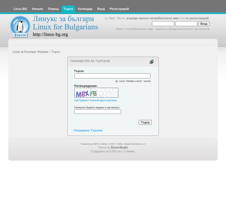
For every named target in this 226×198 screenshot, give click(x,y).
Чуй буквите (81, 100)
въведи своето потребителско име (152, 18)
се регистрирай (197, 18)
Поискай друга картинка (103, 100)
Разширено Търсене (88, 130)
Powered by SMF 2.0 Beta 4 (94, 144)
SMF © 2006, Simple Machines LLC (127, 144)
